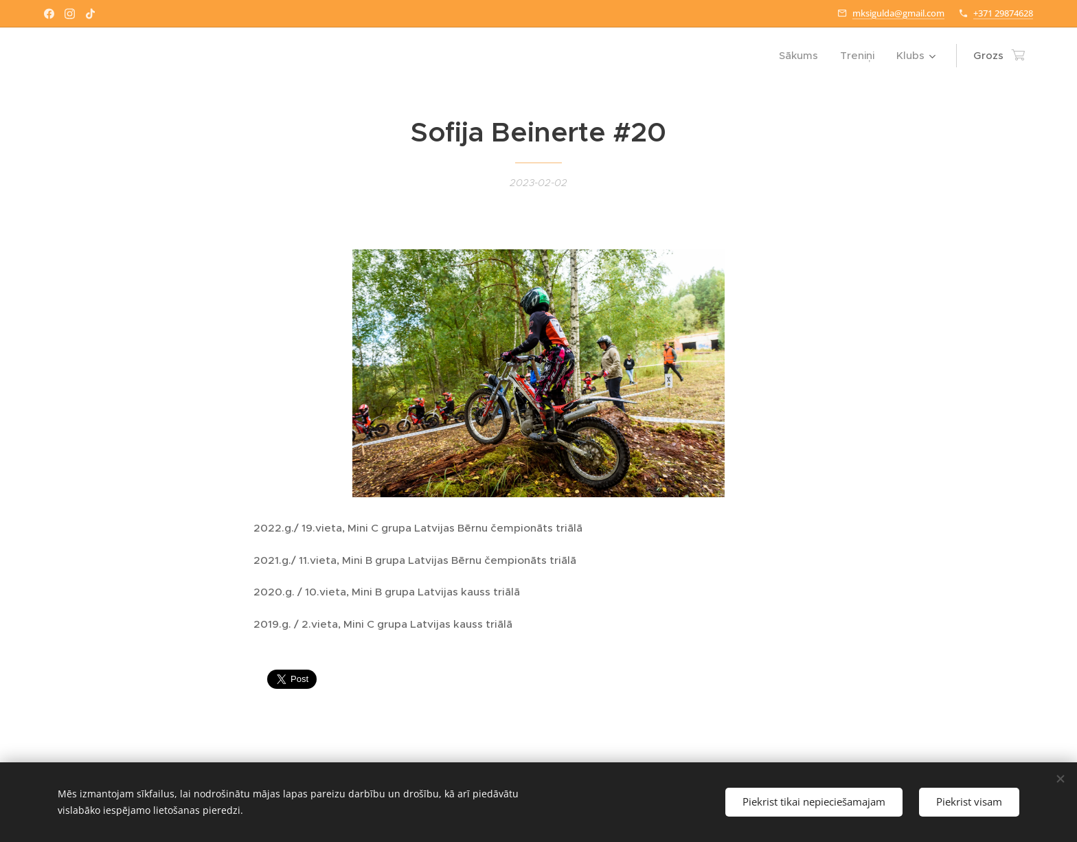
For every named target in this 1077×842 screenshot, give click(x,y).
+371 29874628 (1003, 13)
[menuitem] (802, 55)
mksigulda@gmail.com (898, 13)
